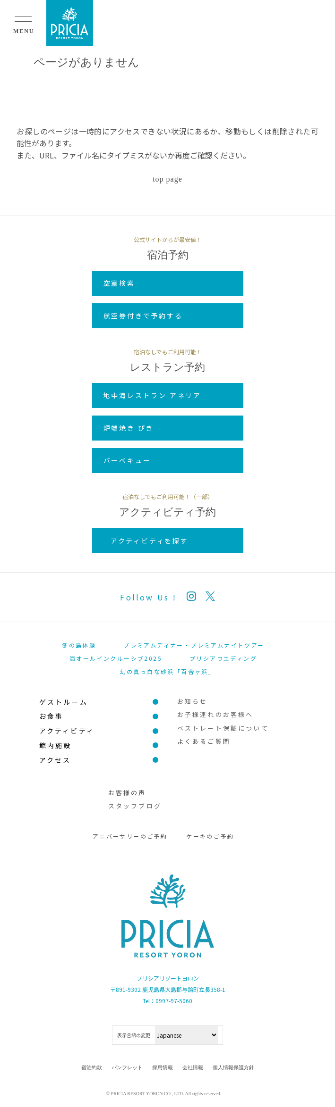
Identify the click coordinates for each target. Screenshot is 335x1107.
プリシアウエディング (223, 658)
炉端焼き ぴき (128, 428)
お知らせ (192, 701)
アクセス (55, 760)
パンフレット (127, 1067)
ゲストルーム (63, 702)
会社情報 (192, 1067)
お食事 (51, 716)
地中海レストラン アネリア (152, 395)
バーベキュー (127, 460)
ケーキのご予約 (210, 836)
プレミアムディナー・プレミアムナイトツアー (193, 645)
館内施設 (55, 745)
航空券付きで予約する (143, 315)
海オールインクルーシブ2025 (115, 658)
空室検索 (119, 283)
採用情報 (162, 1067)
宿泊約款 (91, 1067)
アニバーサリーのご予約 (130, 836)
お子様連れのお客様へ (215, 714)
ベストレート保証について (223, 728)
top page (167, 179)
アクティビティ (66, 730)
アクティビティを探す (150, 540)
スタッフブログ (135, 805)
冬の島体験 (79, 645)
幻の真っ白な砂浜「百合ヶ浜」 (167, 671)
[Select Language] (186, 1035)
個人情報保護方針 (233, 1067)
